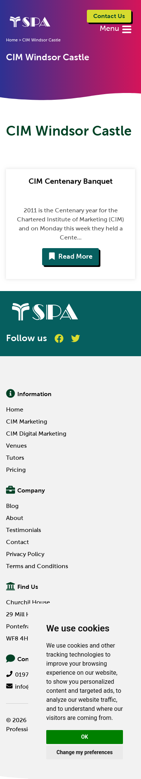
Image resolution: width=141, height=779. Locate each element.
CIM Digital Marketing (36, 433)
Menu (110, 28)
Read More (70, 256)
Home (14, 409)
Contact (17, 542)
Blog (12, 506)
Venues (16, 445)
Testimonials (23, 530)
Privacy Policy (25, 554)
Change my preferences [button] (84, 752)
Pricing (16, 469)
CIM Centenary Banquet (71, 181)
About (14, 518)
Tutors (15, 457)
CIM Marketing (26, 421)
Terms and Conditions (37, 566)
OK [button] (84, 737)
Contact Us (109, 16)
